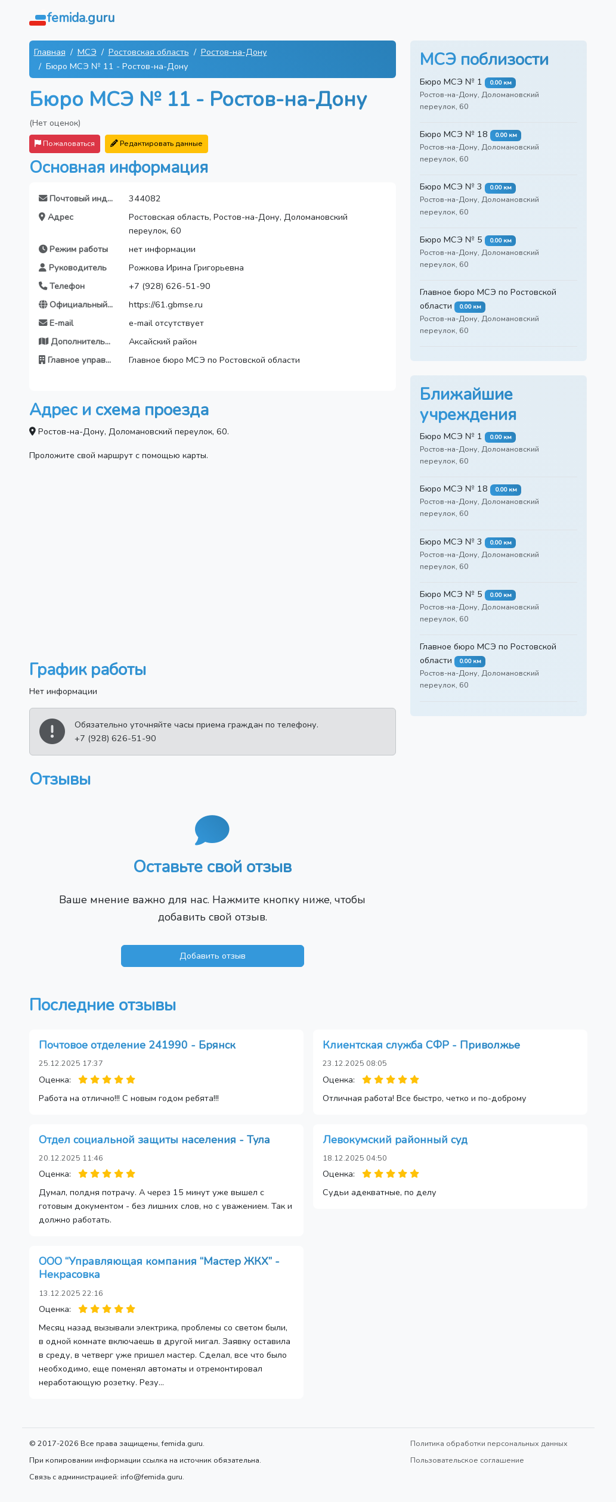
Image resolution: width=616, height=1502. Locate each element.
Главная (50, 52)
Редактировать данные (156, 143)
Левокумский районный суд (395, 1140)
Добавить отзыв (212, 956)
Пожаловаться (65, 143)
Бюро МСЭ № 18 (454, 134)
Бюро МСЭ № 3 (451, 186)
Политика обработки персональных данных (489, 1443)
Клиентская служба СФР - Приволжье (421, 1045)
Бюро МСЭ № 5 (451, 239)
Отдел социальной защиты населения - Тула (154, 1140)
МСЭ (87, 52)
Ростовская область (149, 52)
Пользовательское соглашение (467, 1460)
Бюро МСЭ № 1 (451, 82)
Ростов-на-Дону (234, 52)
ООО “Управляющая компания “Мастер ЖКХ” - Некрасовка (159, 1268)
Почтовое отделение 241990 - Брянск (137, 1045)
